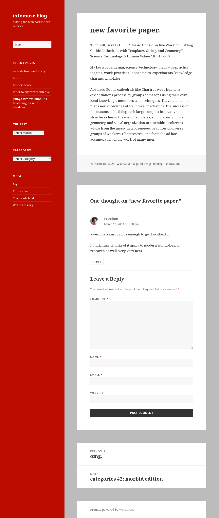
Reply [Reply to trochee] (97, 262)
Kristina (125, 164)
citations (174, 164)
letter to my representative (31, 92)
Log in (17, 184)
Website (97, 393)
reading (158, 164)
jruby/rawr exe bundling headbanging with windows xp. (30, 103)
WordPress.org (23, 205)
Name (95, 357)
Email (96, 375)
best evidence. (22, 85)
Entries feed (21, 191)
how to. (18, 78)
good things (144, 164)
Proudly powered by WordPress (112, 509)
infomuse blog (30, 15)
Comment (99, 299)
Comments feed (23, 198)
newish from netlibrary (29, 71)
